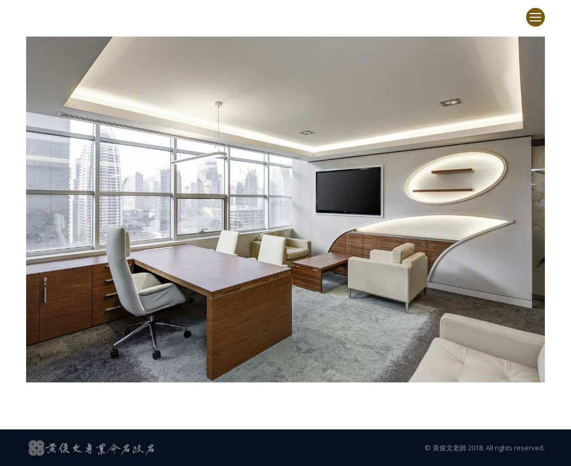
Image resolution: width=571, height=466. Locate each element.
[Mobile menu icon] (535, 17)
